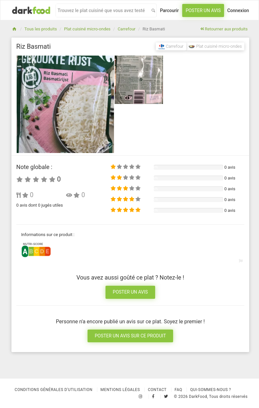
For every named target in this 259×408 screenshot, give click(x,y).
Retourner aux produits (224, 28)
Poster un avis (203, 10)
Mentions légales (120, 389)
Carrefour (127, 28)
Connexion (238, 10)
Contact (157, 389)
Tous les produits (40, 28)
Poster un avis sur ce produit (130, 335)
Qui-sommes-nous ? (210, 389)
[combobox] (102, 10)
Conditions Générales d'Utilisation (53, 389)
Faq (178, 389)
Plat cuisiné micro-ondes (87, 28)
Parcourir (169, 10)
